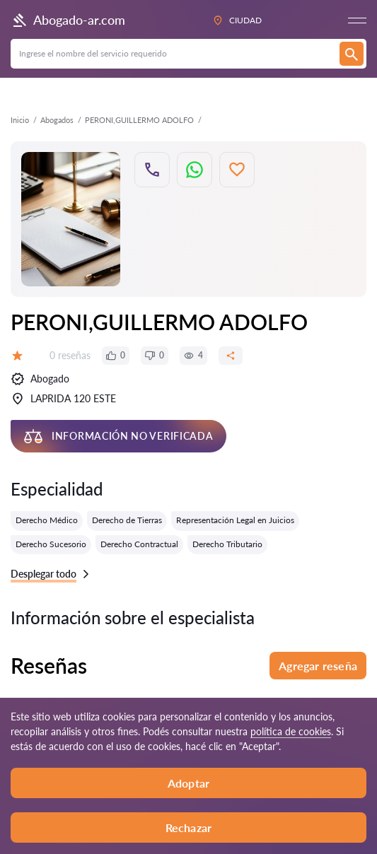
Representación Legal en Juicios (235, 520)
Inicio (20, 119)
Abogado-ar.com (68, 20)
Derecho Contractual (139, 544)
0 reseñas (70, 355)
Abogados (57, 119)
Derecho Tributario (227, 544)
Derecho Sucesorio (51, 544)
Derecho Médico (47, 520)
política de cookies (290, 731)
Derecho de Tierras (127, 520)
